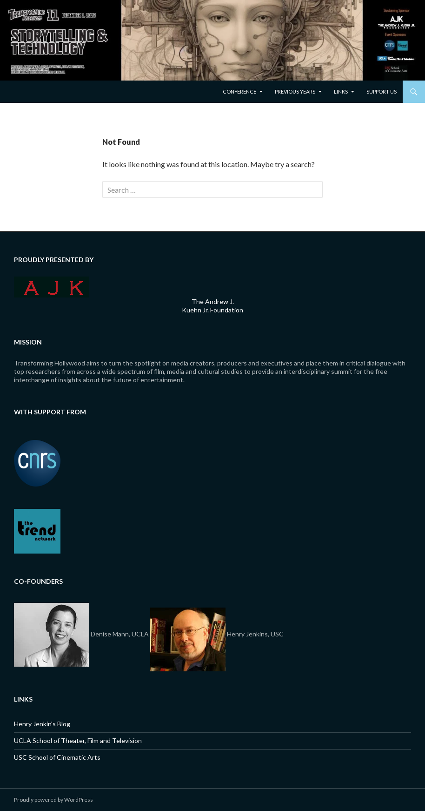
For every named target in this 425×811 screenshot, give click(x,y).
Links (341, 91)
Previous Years (295, 91)
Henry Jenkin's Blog (42, 724)
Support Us (381, 91)
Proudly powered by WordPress (53, 799)
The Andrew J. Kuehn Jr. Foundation (212, 305)
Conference (239, 91)
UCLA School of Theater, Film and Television (78, 740)
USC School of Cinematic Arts (57, 757)
